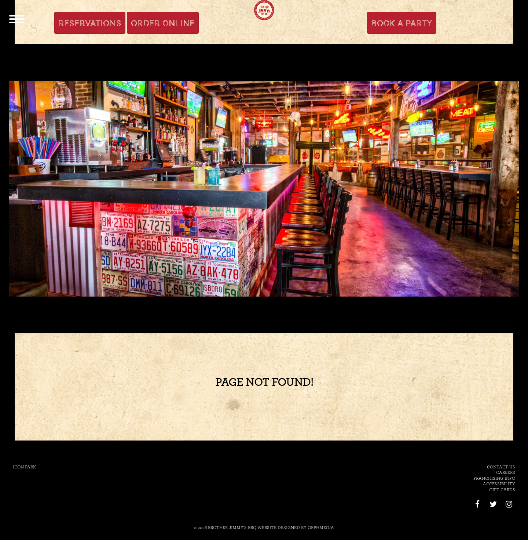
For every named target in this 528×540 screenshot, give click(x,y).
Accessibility (499, 484)
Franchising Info (494, 478)
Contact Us (501, 467)
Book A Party (401, 23)
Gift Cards (502, 490)
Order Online (163, 23)
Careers (505, 472)
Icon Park (24, 467)
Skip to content (107, 4)
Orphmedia (321, 527)
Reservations (89, 23)
